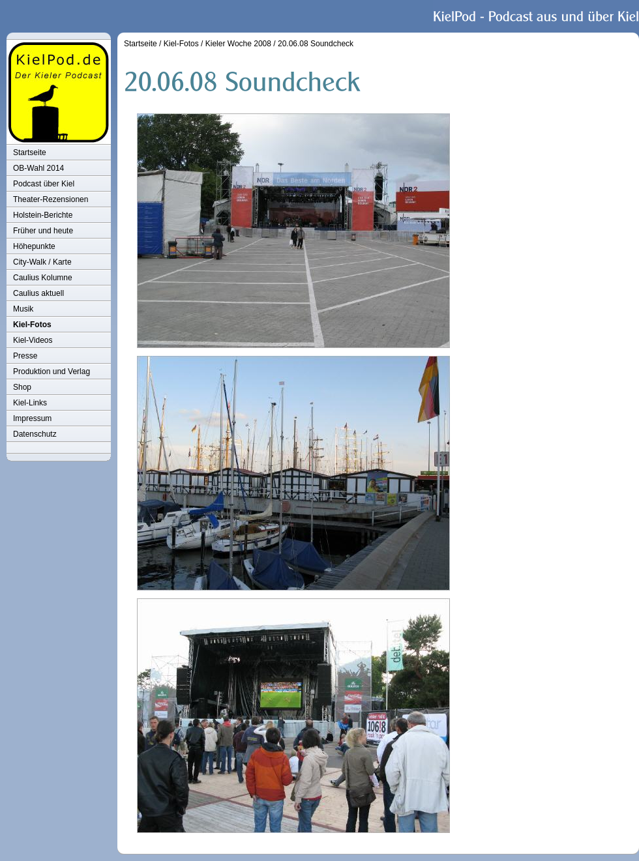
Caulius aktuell (38, 293)
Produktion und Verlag (51, 371)
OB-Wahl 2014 (38, 168)
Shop (22, 387)
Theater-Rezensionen (50, 199)
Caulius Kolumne (42, 277)
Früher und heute (43, 230)
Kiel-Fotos (32, 324)
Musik (23, 309)
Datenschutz (35, 434)
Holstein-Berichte (42, 215)
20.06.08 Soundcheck (315, 43)
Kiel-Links (30, 402)
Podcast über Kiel (43, 183)
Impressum (32, 418)
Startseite (29, 152)
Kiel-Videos (32, 340)
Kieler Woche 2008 (238, 43)
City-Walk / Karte (42, 262)
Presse (25, 355)
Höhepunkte (34, 246)
